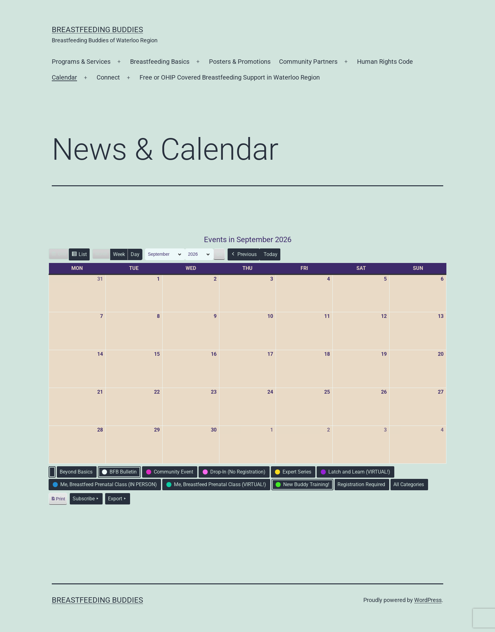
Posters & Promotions (240, 61)
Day (135, 254)
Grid (58, 254)
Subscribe (86, 499)
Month (101, 253)
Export (117, 499)
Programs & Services (81, 61)
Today (270, 254)
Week (119, 254)
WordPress (428, 600)
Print (58, 500)
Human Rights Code (385, 61)
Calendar (64, 77)
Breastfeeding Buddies (97, 29)
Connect (108, 77)
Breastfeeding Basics (159, 61)
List (79, 255)
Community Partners (308, 61)
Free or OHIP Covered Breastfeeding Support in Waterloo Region (230, 77)
